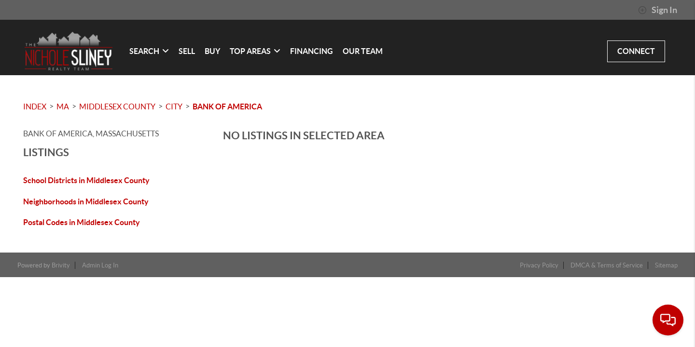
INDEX (34, 106)
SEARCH (149, 51)
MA (62, 106)
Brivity (61, 265)
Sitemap (666, 265)
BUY (212, 51)
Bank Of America (227, 106)
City (174, 106)
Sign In (657, 10)
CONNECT (636, 51)
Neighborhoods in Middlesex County (86, 201)
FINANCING (311, 51)
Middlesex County (117, 106)
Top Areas (255, 51)
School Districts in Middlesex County (86, 180)
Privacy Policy (539, 265)
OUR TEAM (363, 51)
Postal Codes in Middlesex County (81, 222)
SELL (187, 51)
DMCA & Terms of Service (606, 265)
